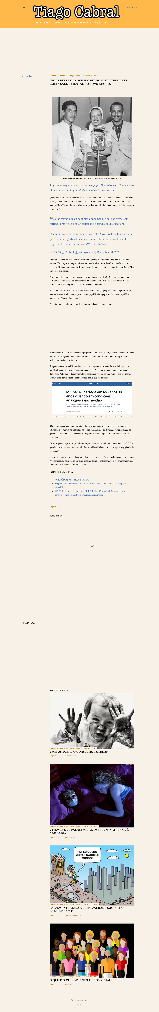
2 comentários (68, 984)
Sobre (45, 23)
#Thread (63, 244)
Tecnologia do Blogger (79, 1000)
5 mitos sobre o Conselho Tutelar (79, 751)
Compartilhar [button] (27, 76)
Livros (55, 23)
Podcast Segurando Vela (75, 23)
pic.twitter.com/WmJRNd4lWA (87, 244)
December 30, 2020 (108, 252)
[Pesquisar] (132, 7)
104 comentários (69, 756)
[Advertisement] (79, 51)
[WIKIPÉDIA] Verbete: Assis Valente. (72, 480)
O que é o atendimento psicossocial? (81, 980)
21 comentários (69, 837)
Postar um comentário (72, 915)
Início (34, 23)
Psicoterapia (99, 23)
